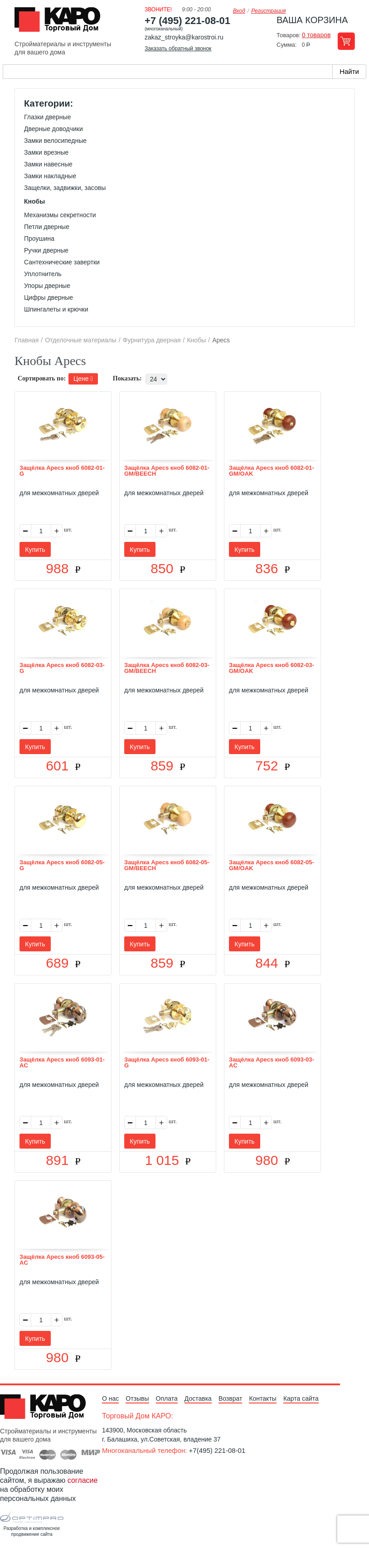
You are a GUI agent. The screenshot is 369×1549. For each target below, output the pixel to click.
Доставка (198, 1398)
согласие (83, 1480)
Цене (83, 378)
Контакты (262, 1398)
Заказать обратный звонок (178, 48)
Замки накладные (50, 176)
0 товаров (316, 35)
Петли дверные (46, 226)
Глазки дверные (47, 117)
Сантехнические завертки (62, 262)
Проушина (39, 238)
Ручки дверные (46, 250)
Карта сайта (301, 1398)
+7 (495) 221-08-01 (187, 20)
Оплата (167, 1398)
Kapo (61, 22)
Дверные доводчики (53, 128)
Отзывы (137, 1398)
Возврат (230, 1398)
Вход (239, 11)
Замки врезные (46, 152)
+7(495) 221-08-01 (217, 1450)
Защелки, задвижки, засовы (65, 187)
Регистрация (268, 11)
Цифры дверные (48, 297)
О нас (110, 1398)
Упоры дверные (47, 285)
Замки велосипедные (55, 140)
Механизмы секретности (60, 215)
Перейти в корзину (346, 41)
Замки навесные (48, 164)
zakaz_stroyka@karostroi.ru (184, 37)
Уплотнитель (43, 274)
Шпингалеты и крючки (56, 309)
